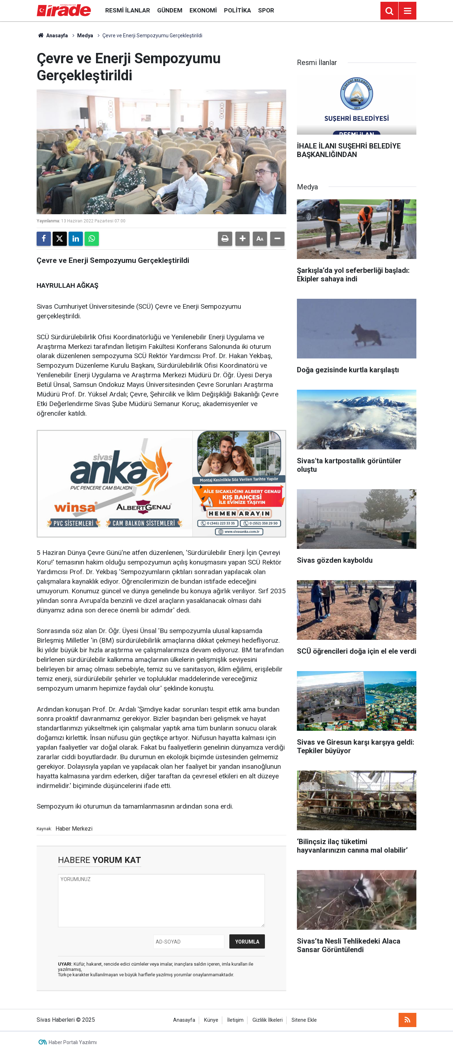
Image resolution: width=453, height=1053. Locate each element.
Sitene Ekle (304, 1020)
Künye (211, 1020)
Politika (237, 10)
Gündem (169, 10)
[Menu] (407, 11)
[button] (242, 239)
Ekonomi (203, 10)
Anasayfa (52, 35)
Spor (266, 10)
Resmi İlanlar (127, 10)
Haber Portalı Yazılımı (73, 1042)
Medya (85, 35)
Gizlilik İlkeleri (267, 1020)
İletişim (235, 1020)
